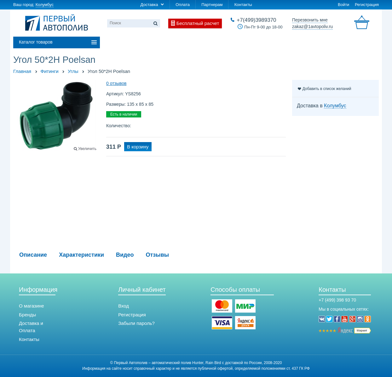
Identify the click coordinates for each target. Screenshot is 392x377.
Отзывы (157, 255)
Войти (343, 4)
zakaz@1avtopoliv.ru (312, 26)
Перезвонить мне (310, 19)
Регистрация (367, 4)
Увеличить (87, 149)
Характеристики (81, 255)
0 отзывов (116, 83)
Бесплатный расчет (197, 23)
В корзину (137, 146)
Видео (125, 255)
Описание (33, 255)
